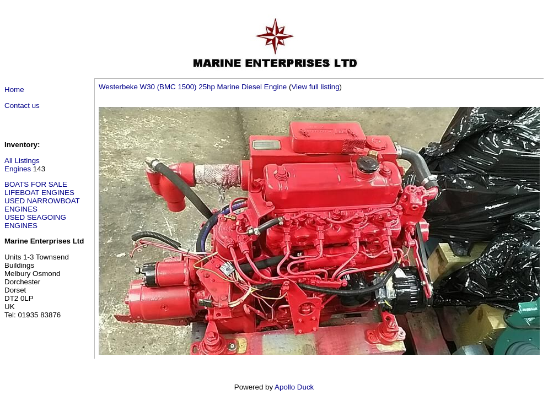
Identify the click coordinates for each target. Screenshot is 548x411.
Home (14, 89)
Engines (17, 169)
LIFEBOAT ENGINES (39, 192)
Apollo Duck (294, 387)
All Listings (22, 160)
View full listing (315, 87)
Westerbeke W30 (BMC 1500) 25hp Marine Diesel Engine (193, 87)
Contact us (22, 105)
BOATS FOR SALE (35, 184)
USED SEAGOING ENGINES (35, 221)
